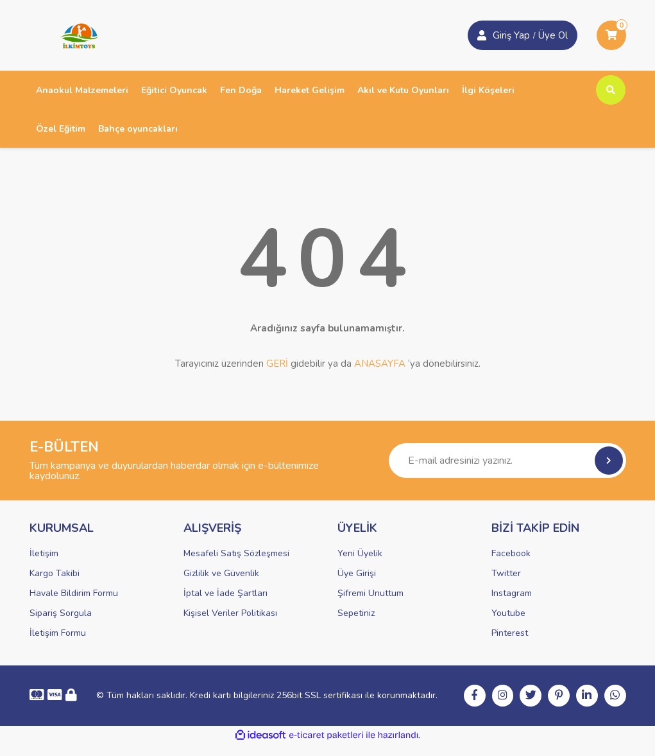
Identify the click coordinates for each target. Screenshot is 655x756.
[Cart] (611, 35)
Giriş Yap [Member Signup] (511, 35)
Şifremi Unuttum (370, 593)
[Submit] (609, 460)
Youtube (508, 613)
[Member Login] (481, 35)
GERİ (277, 363)
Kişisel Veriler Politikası (230, 613)
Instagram (511, 593)
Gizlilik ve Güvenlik (221, 573)
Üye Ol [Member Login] (553, 35)
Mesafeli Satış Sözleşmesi (236, 553)
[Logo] (75, 35)
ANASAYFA (379, 363)
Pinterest (509, 633)
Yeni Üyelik (359, 553)
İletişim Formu (58, 633)
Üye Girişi (356, 573)
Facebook (511, 553)
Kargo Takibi (55, 573)
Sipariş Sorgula (61, 613)
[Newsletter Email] (507, 460)
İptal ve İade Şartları (225, 593)
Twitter (506, 573)
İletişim (44, 553)
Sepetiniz (356, 613)
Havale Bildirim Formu (74, 593)
